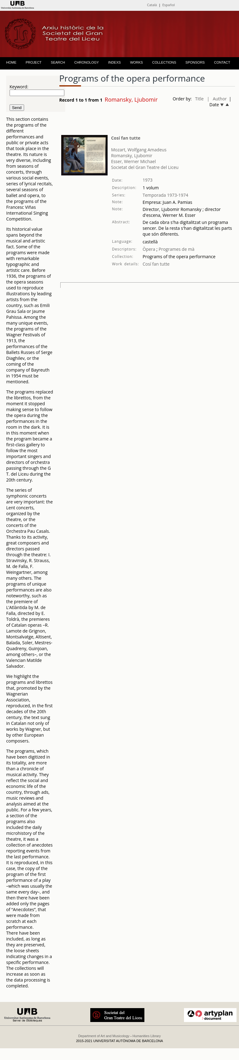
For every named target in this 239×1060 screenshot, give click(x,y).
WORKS (136, 62)
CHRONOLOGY (86, 62)
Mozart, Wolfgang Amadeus (138, 150)
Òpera (149, 249)
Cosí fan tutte (125, 138)
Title (199, 99)
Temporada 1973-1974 (165, 195)
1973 (147, 180)
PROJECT (33, 62)
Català (152, 4)
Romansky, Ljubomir (131, 155)
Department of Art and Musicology (104, 1036)
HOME (11, 62)
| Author (217, 99)
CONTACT (222, 62)
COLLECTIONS (164, 62)
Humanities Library (146, 1036)
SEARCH (58, 62)
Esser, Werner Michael (133, 161)
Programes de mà (175, 249)
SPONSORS (195, 62)
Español (168, 4)
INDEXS (114, 62)
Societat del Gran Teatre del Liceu (144, 167)
